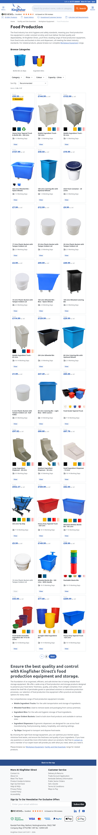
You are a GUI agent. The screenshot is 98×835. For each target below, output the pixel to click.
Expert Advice (27, 17)
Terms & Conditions (56, 786)
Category (16, 77)
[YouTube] (83, 811)
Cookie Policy (16, 791)
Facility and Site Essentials (27, 21)
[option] (14, 129)
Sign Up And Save (18, 784)
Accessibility (15, 794)
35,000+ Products (9, 17)
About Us (14, 776)
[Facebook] (79, 811)
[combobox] (53, 8)
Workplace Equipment (46, 21)
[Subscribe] (79, 804)
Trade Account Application (58, 776)
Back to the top (48, 762)
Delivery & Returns (55, 773)
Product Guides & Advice (20, 781)
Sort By (13, 83)
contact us (78, 740)
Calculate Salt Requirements (76, 17)
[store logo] (19, 7)
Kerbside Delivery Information (60, 778)
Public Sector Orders (56, 781)
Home (13, 21)
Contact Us (15, 773)
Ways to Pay (53, 789)
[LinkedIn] (75, 811)
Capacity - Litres (55, 77)
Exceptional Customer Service (49, 17)
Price (28, 77)
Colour (39, 77)
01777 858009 (75, 2)
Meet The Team (17, 778)
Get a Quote (53, 784)
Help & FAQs (16, 786)
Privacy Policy (16, 789)
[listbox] (23, 129)
